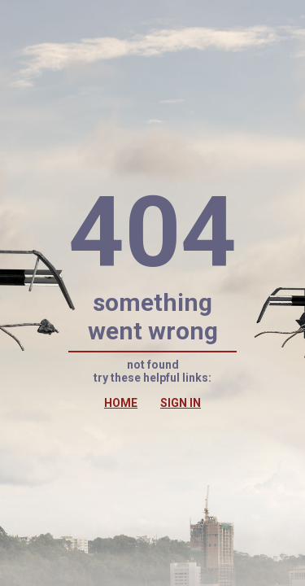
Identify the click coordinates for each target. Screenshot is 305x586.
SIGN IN (180, 402)
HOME (120, 402)
